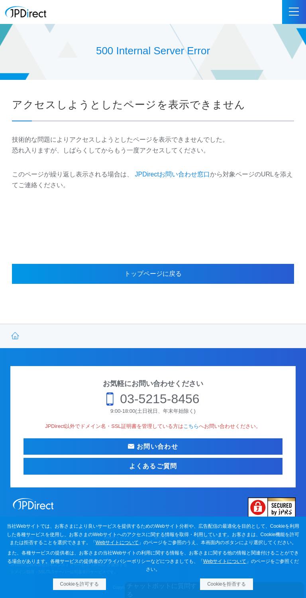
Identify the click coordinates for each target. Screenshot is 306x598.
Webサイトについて (117, 542)
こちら (191, 426)
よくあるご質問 (153, 466)
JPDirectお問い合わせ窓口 (172, 174)
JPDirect (26, 12)
